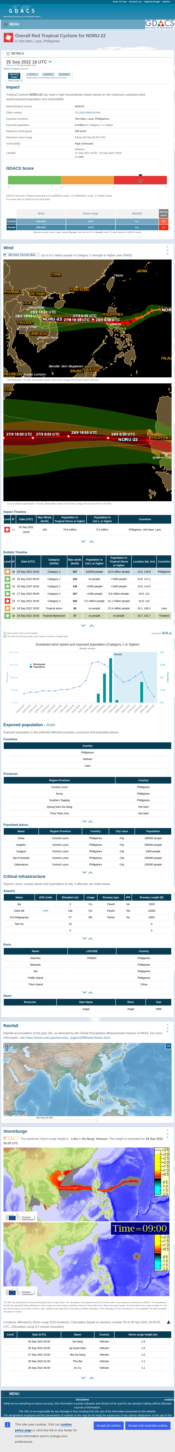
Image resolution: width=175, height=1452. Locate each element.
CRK (45, 910)
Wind (41, 213)
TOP (167, 250)
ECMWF (64, 74)
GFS (32, 74)
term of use (120, 1)
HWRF (48, 74)
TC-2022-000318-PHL (88, 112)
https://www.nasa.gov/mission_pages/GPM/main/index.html (68, 1037)
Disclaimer (82, 1399)
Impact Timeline (14, 511)
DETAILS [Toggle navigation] (15, 53)
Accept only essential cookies (147, 1425)
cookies (169, 1399)
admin (166, 1)
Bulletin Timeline (15, 552)
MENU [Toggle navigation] (11, 24)
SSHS (127, 255)
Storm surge (90, 213)
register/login (152, 1)
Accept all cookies (109, 1425)
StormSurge (15, 1131)
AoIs (50, 724)
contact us (135, 1)
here (47, 199)
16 (13, 529)
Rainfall (137, 213)
